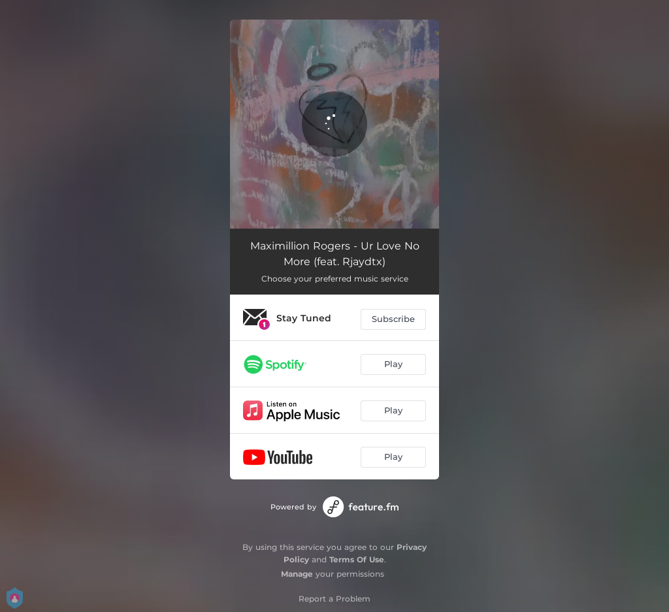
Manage (297, 574)
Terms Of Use (356, 559)
